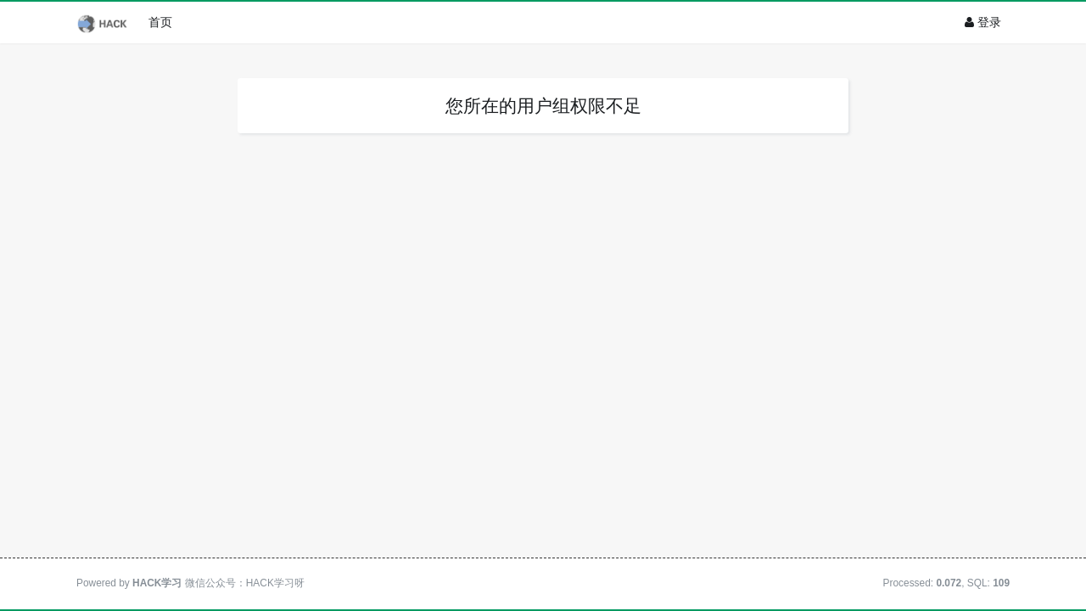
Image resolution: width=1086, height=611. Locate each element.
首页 (160, 22)
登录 (983, 22)
